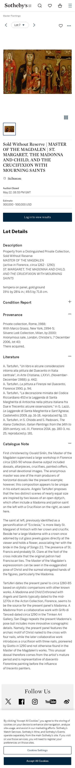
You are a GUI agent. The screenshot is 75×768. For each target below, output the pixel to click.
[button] (37, 71)
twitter (8, 701)
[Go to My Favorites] (50, 5)
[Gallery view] (66, 117)
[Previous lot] (6, 25)
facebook (21, 701)
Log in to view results (37, 217)
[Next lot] (34, 25)
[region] (37, 739)
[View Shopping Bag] (60, 5)
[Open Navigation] (70, 5)
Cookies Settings (37, 750)
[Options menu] (20, 25)
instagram (35, 701)
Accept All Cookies (37, 761)
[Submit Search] (40, 5)
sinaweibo (67, 701)
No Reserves (14, 178)
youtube (50, 701)
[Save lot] (61, 26)
